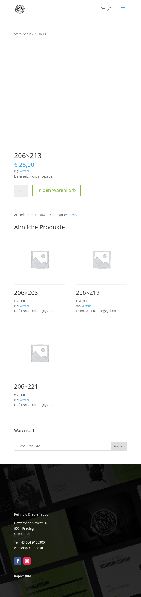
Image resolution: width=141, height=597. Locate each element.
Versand (25, 171)
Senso (27, 34)
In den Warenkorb (56, 190)
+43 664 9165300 (32, 542)
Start (17, 34)
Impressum (22, 576)
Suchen (118, 446)
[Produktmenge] (21, 191)
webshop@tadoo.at (28, 548)
